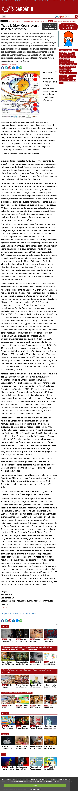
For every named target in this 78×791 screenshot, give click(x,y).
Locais (60, 779)
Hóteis (10, 693)
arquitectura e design (14, 21)
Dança (10, 649)
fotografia (37, 21)
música (60, 21)
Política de (35, 789)
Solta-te (27, 779)
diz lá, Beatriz (15, 779)
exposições (73, 21)
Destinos (28, 693)
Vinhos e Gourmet (46, 670)
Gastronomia (7, 672)
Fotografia (42, 647)
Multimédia (54, 779)
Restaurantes (13, 670)
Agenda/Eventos (6, 779)
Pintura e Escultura (31, 647)
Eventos (5, 627)
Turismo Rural (19, 693)
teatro (50, 21)
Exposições (32, 649)
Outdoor (5, 713)
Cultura (22, 779)
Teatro (4, 649)
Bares (75, 50)
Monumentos (70, 57)
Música (16, 649)
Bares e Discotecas (25, 670)
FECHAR (35, 785)
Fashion (5, 734)
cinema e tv (44, 21)
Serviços (68, 69)
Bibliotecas (63, 55)
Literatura (24, 649)
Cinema (50, 647)
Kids (4, 754)
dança (55, 21)
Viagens (33, 779)
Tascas (35, 670)
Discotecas (63, 53)
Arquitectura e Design (15, 647)
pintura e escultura (27, 21)
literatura (66, 21)
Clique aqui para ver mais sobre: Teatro (18, 613)
